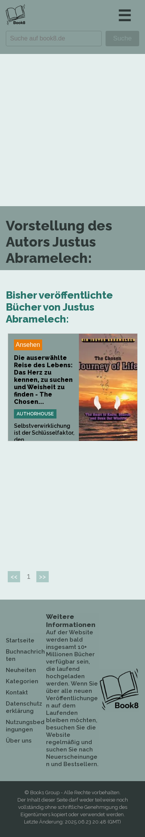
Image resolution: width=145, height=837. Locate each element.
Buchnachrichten (25, 655)
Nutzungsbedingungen (25, 726)
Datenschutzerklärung (24, 707)
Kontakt (17, 692)
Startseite (20, 640)
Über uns (19, 740)
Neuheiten (21, 670)
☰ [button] (124, 16)
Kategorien (22, 681)
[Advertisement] (72, 130)
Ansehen (28, 344)
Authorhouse (35, 414)
